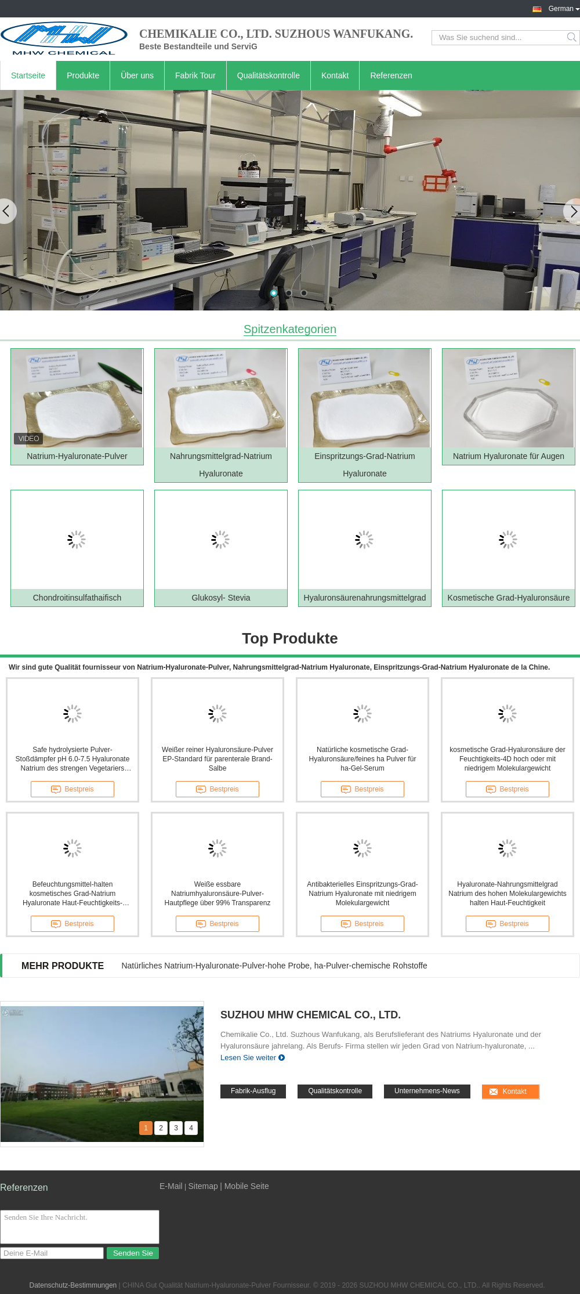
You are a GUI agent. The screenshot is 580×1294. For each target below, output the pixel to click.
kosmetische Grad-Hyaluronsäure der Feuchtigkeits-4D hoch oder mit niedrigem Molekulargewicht (507, 759)
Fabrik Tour (195, 75)
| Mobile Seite (244, 1186)
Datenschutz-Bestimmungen (73, 1285)
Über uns (137, 75)
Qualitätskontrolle (268, 75)
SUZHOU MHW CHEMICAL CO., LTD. (310, 1015)
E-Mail (171, 1186)
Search (573, 37)
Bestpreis (72, 789)
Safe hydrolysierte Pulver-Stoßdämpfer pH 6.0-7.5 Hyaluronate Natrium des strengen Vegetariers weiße (73, 759)
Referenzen (391, 75)
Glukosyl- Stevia (220, 597)
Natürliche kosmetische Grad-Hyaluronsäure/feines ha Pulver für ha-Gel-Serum (362, 759)
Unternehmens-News (427, 1091)
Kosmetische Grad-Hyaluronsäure (509, 597)
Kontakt (335, 75)
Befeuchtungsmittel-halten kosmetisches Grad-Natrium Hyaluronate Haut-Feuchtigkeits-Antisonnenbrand (72, 894)
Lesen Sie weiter (248, 1057)
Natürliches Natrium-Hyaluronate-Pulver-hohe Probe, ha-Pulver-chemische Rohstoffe (274, 965)
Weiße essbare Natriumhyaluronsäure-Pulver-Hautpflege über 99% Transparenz (218, 893)
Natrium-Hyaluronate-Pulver (77, 456)
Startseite (28, 75)
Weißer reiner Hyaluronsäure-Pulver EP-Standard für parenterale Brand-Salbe (217, 759)
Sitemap (202, 1186)
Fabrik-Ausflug (253, 1091)
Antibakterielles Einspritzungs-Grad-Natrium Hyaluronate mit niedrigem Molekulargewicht (362, 893)
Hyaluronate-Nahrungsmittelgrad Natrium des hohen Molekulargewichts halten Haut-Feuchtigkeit (507, 893)
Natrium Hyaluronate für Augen (508, 456)
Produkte (83, 75)
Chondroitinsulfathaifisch (77, 597)
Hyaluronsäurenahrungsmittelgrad (365, 597)
